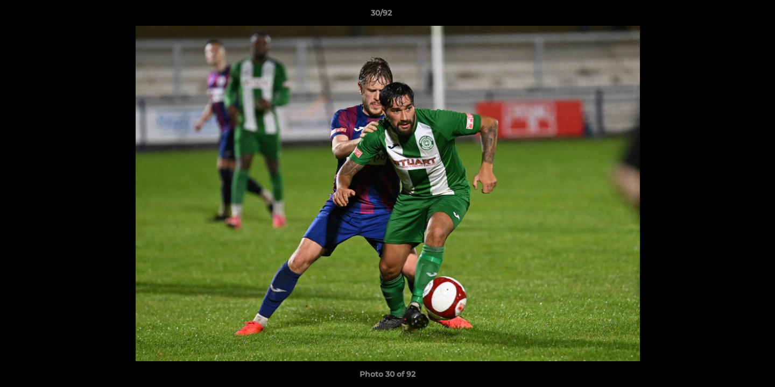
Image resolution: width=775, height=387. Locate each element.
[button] (729, 15)
